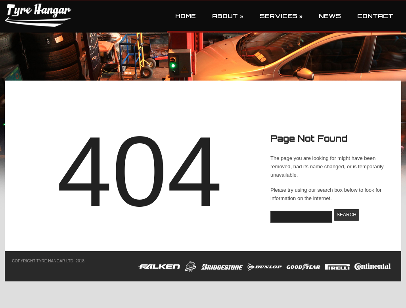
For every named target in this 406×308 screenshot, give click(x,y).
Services (281, 16)
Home (185, 16)
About (227, 16)
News (330, 16)
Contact (375, 16)
